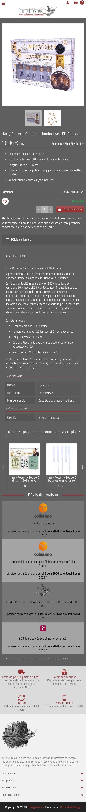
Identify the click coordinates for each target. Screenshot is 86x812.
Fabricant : (57, 144)
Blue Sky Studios (74, 144)
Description (11, 256)
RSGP (22, 256)
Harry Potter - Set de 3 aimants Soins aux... (24, 479)
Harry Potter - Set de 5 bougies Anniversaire (61, 479)
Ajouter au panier (70, 209)
